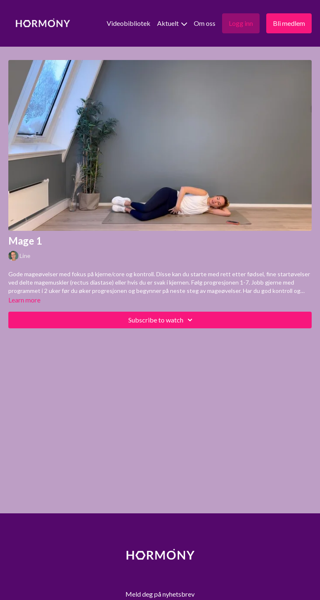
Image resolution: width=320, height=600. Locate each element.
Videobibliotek (128, 23)
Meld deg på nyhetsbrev (160, 594)
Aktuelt (172, 23)
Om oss (204, 23)
